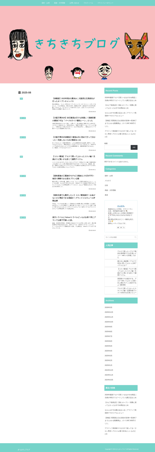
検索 (106, 143)
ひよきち (121, 206)
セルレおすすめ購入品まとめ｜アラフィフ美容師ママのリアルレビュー (120, 114)
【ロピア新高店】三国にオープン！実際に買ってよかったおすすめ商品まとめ (120, 106)
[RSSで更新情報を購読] (124, 227)
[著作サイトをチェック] (118, 227)
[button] (135, 237)
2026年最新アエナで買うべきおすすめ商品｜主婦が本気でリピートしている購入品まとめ (121, 99)
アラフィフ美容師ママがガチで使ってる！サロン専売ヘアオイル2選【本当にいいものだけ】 (120, 134)
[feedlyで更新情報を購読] (121, 227)
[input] (121, 237)
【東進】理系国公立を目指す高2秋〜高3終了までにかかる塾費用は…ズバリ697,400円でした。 (121, 123)
